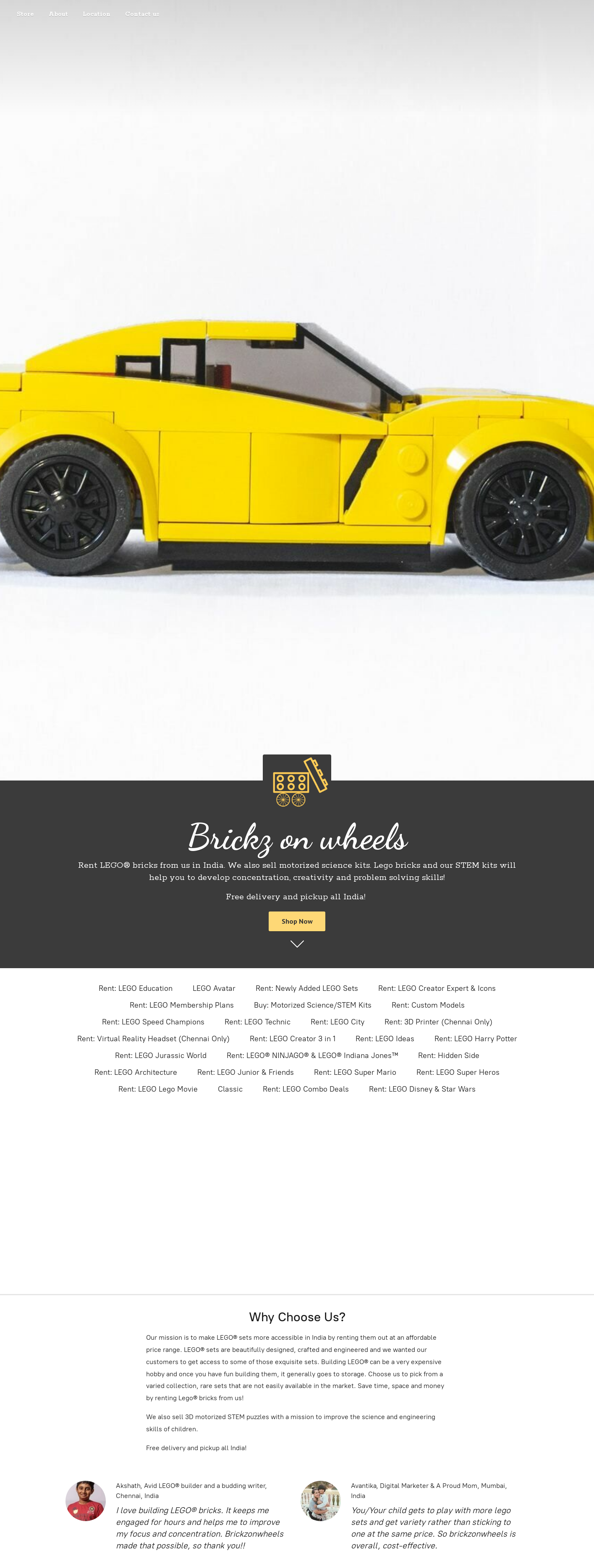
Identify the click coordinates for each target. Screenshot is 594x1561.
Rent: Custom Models (428, 1005)
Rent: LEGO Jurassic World (161, 1055)
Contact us (142, 14)
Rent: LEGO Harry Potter (475, 1038)
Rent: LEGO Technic (257, 1022)
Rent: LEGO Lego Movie (158, 1089)
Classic (230, 1089)
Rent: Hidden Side (448, 1055)
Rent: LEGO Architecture (135, 1072)
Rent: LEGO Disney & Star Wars (422, 1089)
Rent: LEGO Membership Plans (182, 1005)
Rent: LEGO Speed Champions (153, 1022)
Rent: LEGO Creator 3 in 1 (292, 1038)
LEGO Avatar (214, 988)
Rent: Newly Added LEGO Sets (307, 988)
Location (96, 14)
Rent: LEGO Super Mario (355, 1072)
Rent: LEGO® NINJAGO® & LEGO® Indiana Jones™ (312, 1055)
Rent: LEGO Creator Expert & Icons (437, 988)
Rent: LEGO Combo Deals (306, 1089)
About (58, 14)
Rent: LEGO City (337, 1022)
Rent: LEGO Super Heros (458, 1072)
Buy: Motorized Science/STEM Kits (313, 1005)
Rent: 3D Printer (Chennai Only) (438, 1022)
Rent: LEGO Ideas (385, 1038)
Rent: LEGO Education (136, 988)
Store (25, 14)
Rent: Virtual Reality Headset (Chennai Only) (153, 1038)
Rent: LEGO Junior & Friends (245, 1072)
